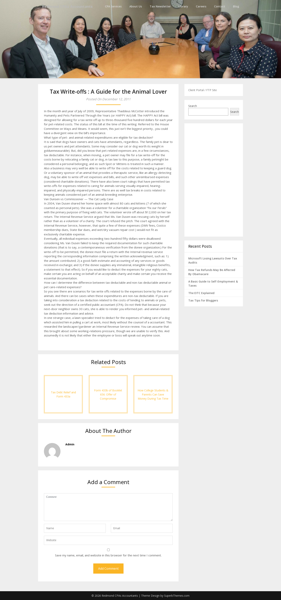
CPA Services (113, 6)
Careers (201, 6)
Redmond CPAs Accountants (70, 6)
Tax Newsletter (160, 6)
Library (183, 6)
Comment (108, 507)
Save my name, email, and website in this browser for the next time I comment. (108, 555)
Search (192, 106)
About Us (135, 6)
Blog (236, 6)
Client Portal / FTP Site (202, 90)
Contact (219, 6)
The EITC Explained (201, 293)
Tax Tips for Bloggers (203, 300)
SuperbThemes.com (176, 595)
